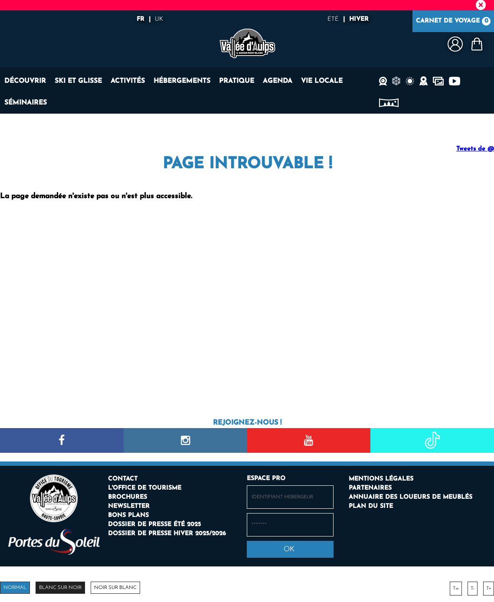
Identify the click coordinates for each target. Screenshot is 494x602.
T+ (488, 588)
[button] (476, 44)
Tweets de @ (475, 149)
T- (472, 588)
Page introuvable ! (247, 164)
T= (456, 588)
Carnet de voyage (453, 21)
